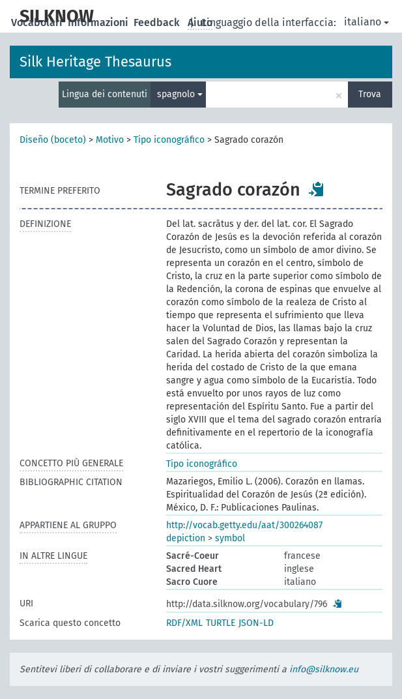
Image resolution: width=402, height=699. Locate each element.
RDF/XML (184, 623)
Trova (369, 94)
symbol (230, 538)
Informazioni (99, 22)
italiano (366, 22)
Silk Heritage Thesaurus (95, 61)
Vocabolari (38, 22)
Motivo (110, 139)
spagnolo (180, 94)
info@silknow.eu (323, 669)
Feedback (158, 22)
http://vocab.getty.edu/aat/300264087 (244, 525)
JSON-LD (256, 623)
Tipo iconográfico (169, 139)
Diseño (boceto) (53, 139)
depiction (185, 538)
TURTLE (220, 623)
